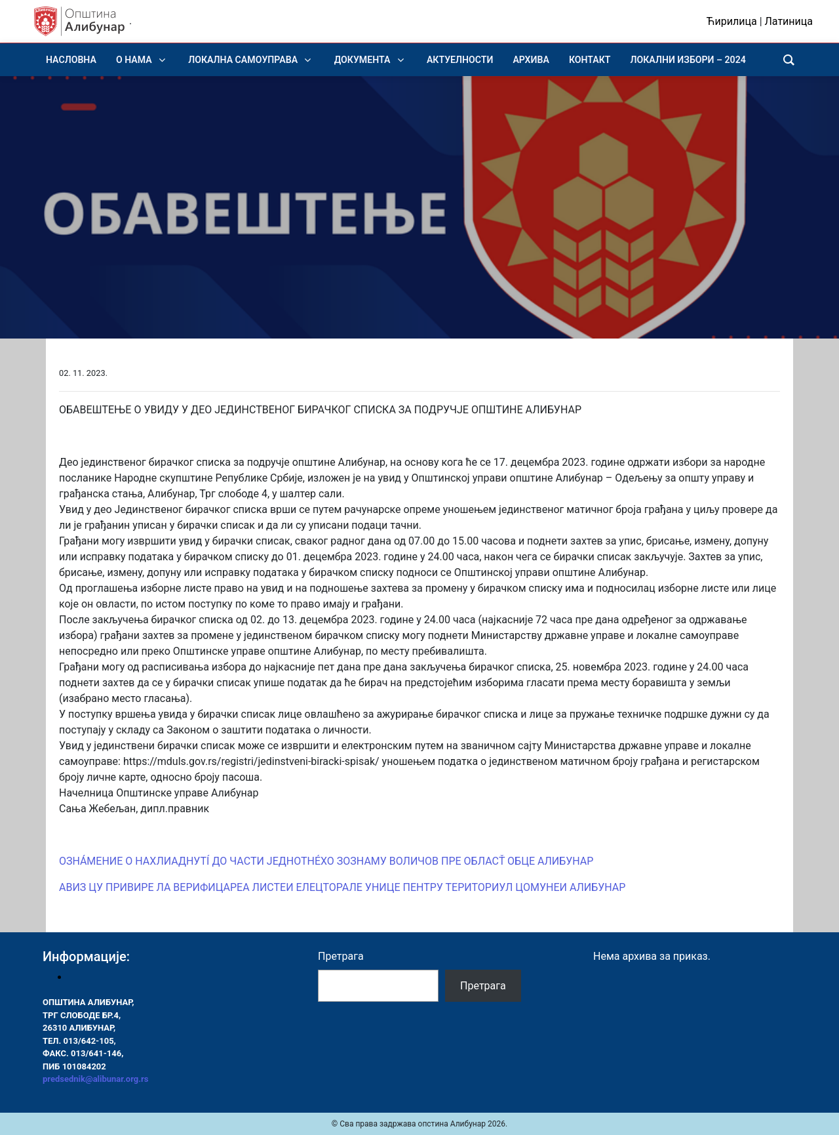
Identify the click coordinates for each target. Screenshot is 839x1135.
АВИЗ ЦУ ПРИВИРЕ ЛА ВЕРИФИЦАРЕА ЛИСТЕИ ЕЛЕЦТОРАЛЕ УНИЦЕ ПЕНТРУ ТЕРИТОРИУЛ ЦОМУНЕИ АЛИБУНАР (342, 887)
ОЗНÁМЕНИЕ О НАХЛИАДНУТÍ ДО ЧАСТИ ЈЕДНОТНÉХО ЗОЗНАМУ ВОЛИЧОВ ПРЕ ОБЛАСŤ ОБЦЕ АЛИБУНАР (326, 861)
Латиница (789, 21)
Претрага (341, 956)
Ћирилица (732, 21)
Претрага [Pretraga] (483, 986)
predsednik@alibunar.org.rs (95, 1079)
